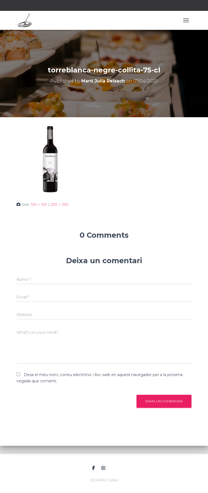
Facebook (93, 468)
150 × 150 (39, 204)
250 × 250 (60, 204)
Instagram (103, 468)
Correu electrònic (114, 467)
